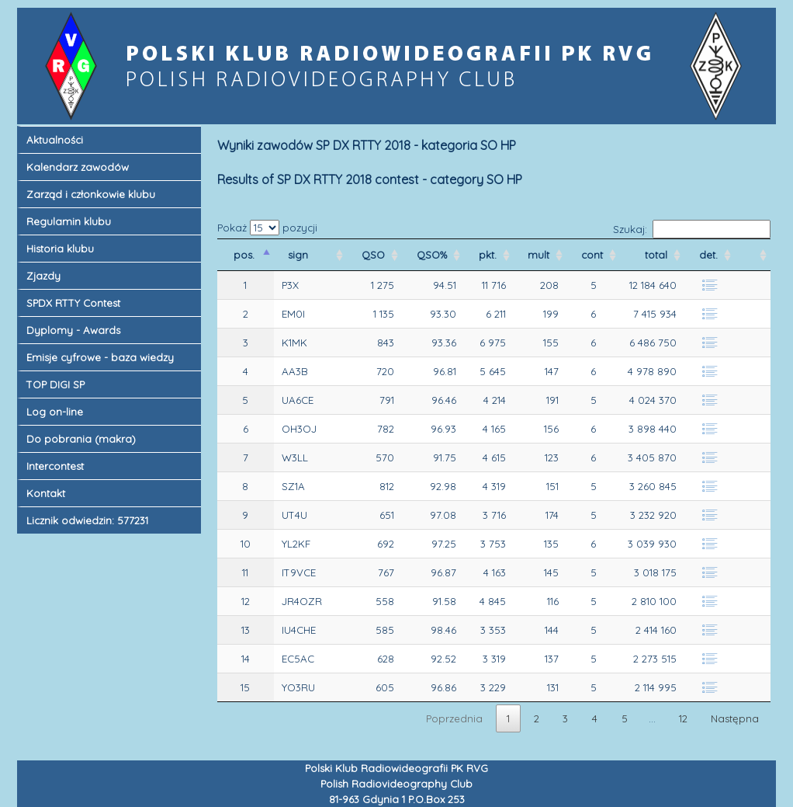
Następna (735, 718)
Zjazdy (43, 276)
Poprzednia (454, 718)
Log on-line (54, 411)
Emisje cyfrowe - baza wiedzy (100, 357)
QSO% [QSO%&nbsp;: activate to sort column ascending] (433, 255)
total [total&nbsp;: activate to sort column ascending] (657, 255)
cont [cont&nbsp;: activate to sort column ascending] (593, 255)
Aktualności (54, 140)
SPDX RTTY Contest (73, 303)
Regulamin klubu (68, 221)
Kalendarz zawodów (77, 167)
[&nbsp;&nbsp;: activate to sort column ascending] (752, 254)
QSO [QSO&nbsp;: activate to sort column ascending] (375, 255)
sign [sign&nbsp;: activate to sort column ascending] (299, 255)
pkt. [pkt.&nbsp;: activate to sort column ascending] (489, 255)
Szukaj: (691, 229)
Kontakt (45, 493)
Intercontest (55, 466)
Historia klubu (60, 248)
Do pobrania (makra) (81, 439)
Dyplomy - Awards (73, 330)
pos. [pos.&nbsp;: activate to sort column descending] (246, 255)
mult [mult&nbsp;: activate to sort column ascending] (540, 255)
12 (683, 718)
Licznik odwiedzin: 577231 (87, 520)
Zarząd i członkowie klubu (90, 194)
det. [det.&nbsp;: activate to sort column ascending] (710, 255)
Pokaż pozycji (267, 227)
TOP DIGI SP (55, 384)
